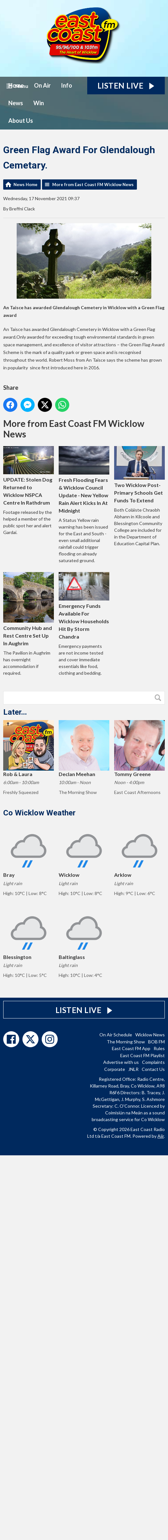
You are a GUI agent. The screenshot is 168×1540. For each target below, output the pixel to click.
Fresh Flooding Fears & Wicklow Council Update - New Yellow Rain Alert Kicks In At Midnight (84, 480)
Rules (159, 1048)
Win (38, 102)
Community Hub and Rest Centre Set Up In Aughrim (28, 609)
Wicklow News (150, 1034)
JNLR (133, 1069)
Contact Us (153, 1069)
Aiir (160, 1136)
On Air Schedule (115, 1034)
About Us (20, 120)
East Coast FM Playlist (142, 1055)
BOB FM (156, 1041)
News (15, 102)
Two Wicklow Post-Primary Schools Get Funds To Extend (139, 474)
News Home (25, 184)
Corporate (114, 1069)
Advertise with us (121, 1062)
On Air (42, 85)
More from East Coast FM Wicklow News (93, 184)
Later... (15, 712)
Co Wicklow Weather (39, 812)
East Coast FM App (131, 1048)
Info (66, 85)
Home (16, 85)
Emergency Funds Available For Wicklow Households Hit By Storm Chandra (84, 606)
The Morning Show (126, 1041)
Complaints (153, 1062)
